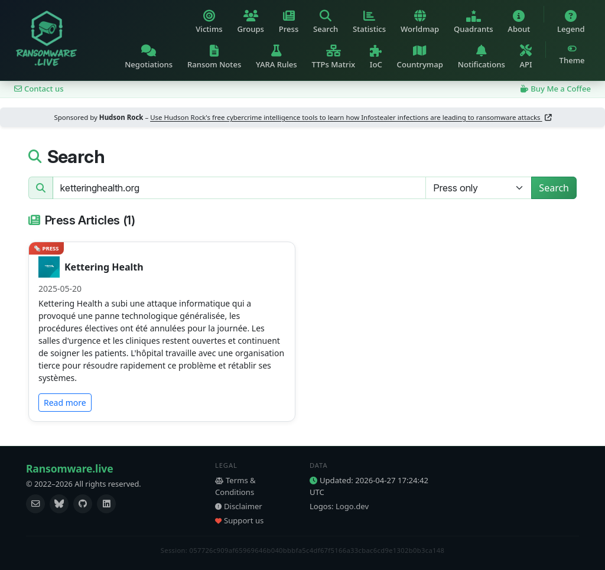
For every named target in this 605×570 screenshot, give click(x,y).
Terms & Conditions (235, 486)
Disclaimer (238, 506)
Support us (239, 520)
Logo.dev (352, 506)
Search (554, 187)
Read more (65, 402)
